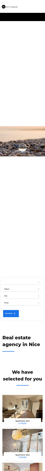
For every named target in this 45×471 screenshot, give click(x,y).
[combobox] (21, 282)
